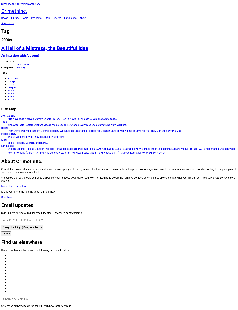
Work (63, 130)
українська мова (86, 152)
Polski (92, 148)
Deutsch (39, 148)
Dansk (53, 152)
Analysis (29, 118)
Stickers (38, 124)
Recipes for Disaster (98, 130)
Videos (47, 124)
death (11, 84)
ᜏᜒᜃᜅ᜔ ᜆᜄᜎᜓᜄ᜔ (157, 152)
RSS (12, 115)
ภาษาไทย (70, 152)
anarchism (13, 78)
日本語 (118, 148)
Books (4, 18)
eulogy (11, 81)
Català (112, 152)
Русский (83, 148)
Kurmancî (135, 152)
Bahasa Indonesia (152, 148)
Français (49, 148)
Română (20, 152)
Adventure (23, 64)
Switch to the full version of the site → (22, 4)
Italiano (30, 148)
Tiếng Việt (102, 152)
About (83, 18)
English (12, 148)
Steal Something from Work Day (109, 124)
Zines (11, 124)
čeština (167, 148)
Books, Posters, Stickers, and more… (28, 142)
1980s (11, 90)
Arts (10, 118)
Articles (5, 115)
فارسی (201, 148)
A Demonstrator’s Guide (103, 118)
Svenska (44, 152)
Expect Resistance (76, 130)
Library (15, 18)
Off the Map (174, 130)
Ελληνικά (101, 148)
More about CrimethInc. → (16, 186)
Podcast (6, 133)
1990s (11, 93)
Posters (29, 124)
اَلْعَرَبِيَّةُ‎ (29, 152)
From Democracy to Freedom (24, 130)
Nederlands (212, 148)
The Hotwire (57, 136)
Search (57, 18)
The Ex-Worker (16, 136)
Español (20, 148)
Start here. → (8, 197)
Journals (19, 124)
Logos (62, 124)
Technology (83, 118)
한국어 (11, 152)
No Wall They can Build (37, 136)
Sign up (6, 233)
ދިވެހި (118, 152)
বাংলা (36, 152)
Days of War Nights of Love (126, 130)
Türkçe (193, 148)
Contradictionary (50, 130)
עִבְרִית (60, 152)
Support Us (7, 23)
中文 (138, 148)
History (21, 67)
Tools (25, 18)
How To (64, 118)
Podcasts (36, 18)
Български (129, 148)
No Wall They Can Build (154, 130)
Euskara (175, 148)
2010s (11, 99)
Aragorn (12, 87)
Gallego (125, 152)
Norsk (144, 152)
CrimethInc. (14, 11)
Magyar (185, 148)
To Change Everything (79, 124)
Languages (70, 18)
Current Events (43, 118)
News (73, 118)
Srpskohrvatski (227, 148)
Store (47, 18)
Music (55, 124)
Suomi (110, 148)
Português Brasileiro (66, 148)
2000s (11, 96)
